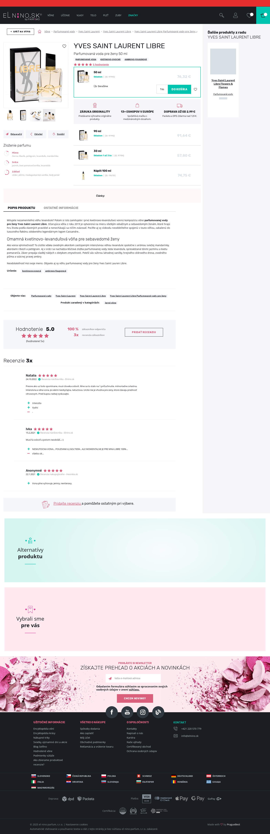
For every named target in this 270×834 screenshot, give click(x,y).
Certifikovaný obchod (139, 746)
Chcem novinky (135, 698)
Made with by (223, 824)
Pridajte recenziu (68, 503)
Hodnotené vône (42, 751)
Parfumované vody (64, 31)
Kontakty (132, 728)
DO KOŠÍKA (180, 89)
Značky (133, 15)
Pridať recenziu (144, 332)
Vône (47, 31)
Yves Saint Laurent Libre (117, 31)
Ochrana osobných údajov (142, 751)
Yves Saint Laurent (89, 31)
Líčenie (65, 15)
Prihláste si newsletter (135, 666)
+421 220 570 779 (191, 728)
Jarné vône (110, 302)
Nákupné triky (41, 737)
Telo (93, 15)
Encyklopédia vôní (43, 728)
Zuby (118, 15)
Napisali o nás (135, 733)
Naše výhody (134, 742)
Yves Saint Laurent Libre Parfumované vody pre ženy (164, 31)
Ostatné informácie (61, 208)
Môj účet (85, 737)
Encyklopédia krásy (44, 733)
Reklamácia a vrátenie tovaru (96, 746)
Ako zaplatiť (87, 733)
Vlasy (80, 15)
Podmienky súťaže (43, 755)
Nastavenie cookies (77, 824)
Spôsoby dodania (90, 728)
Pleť (105, 15)
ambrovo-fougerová (55, 270)
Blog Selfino (40, 746)
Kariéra (131, 737)
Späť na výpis (21, 31)
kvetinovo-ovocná (31, 270)
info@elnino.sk (189, 736)
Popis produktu (21, 208)
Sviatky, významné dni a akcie (50, 742)
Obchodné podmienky (93, 742)
